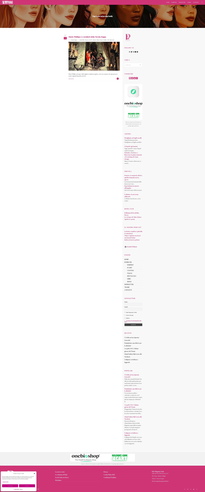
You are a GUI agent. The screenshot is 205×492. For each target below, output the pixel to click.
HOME (167, 2)
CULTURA (130, 270)
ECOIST (129, 268)
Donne (101, 40)
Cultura (97, 40)
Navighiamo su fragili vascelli (132, 138)
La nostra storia (60, 472)
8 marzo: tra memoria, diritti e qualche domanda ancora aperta (133, 178)
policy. (27, 478)
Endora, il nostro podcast (132, 240)
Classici (94, 40)
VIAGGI (129, 273)
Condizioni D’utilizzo (110, 477)
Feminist (105, 40)
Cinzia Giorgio (74, 40)
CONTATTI (195, 2)
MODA (129, 281)
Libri (108, 40)
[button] (34, 473)
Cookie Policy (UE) (109, 475)
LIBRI (129, 279)
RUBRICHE (174, 2)
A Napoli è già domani (131, 146)
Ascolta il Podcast (130, 246)
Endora (127, 318)
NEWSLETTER (182, 2)
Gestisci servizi (5, 481)
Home (100, 25)
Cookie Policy (16, 489)
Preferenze (27, 485)
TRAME (189, 2)
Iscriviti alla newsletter (62, 477)
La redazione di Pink (61, 475)
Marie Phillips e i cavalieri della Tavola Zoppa (87, 37)
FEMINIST (130, 265)
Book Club (82, 40)
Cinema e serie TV (88, 40)
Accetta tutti (10, 485)
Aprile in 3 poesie (129, 219)
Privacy (21, 489)
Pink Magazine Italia (130, 312)
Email (126, 307)
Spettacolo (112, 40)
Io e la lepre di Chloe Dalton (132, 217)
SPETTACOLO (131, 276)
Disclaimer (58, 480)
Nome (126, 302)
